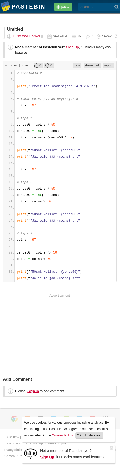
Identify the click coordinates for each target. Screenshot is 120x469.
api (18, 443)
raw (77, 65)
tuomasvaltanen (26, 36)
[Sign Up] (30, 453)
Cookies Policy (62, 435)
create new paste (15, 437)
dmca (10, 456)
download (92, 65)
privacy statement (16, 450)
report (108, 65)
